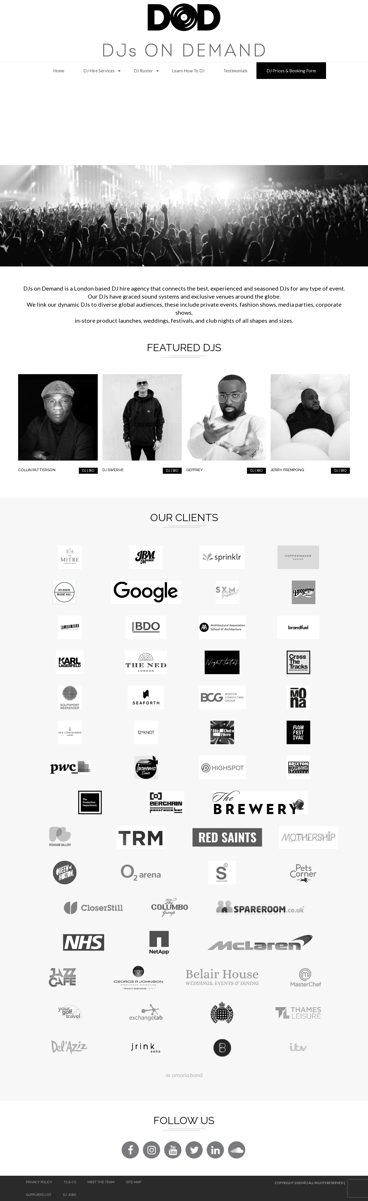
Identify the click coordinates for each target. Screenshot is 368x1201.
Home (58, 70)
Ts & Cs (70, 1182)
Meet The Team (100, 1182)
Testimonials (235, 70)
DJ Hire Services (99, 70)
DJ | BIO (88, 471)
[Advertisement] (184, 122)
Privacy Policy (39, 1182)
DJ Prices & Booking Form (291, 70)
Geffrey (194, 470)
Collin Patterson (36, 470)
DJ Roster (143, 70)
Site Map (133, 1182)
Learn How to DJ (188, 70)
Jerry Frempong (287, 470)
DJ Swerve (113, 470)
